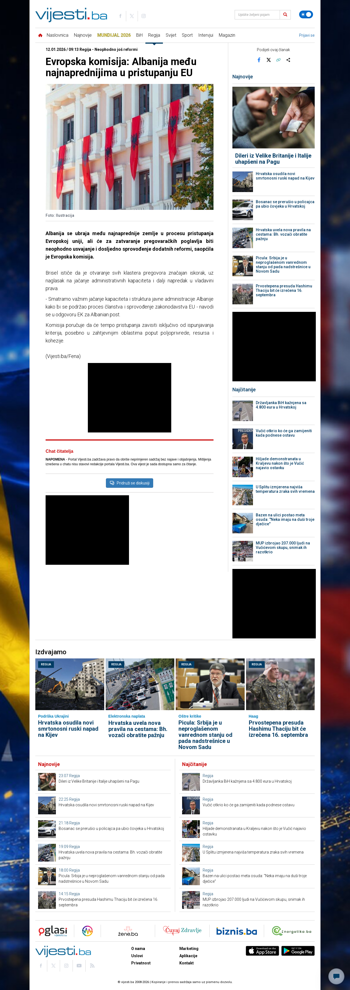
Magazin (227, 35)
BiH (139, 35)
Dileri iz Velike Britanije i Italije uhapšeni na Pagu (273, 158)
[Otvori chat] (336, 976)
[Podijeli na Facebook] (258, 59)
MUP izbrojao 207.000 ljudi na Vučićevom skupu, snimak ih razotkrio (283, 547)
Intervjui (205, 35)
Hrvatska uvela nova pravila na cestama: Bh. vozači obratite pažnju (283, 234)
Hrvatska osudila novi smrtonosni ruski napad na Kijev (285, 175)
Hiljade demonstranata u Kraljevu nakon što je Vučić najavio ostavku (280, 463)
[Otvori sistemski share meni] (288, 59)
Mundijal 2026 (114, 35)
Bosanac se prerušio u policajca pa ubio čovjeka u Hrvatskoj (285, 204)
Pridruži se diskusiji (130, 483)
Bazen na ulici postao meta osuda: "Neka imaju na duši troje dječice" (285, 519)
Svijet (171, 35)
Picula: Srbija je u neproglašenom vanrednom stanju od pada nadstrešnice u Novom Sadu (283, 264)
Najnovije (83, 35)
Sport (187, 35)
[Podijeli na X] (268, 59)
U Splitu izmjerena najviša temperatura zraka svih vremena (285, 489)
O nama (138, 948)
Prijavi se (307, 35)
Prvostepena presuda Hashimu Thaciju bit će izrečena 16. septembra (284, 290)
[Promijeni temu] (306, 14)
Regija (154, 35)
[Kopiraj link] (278, 59)
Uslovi (137, 956)
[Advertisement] (129, 397)
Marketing (188, 948)
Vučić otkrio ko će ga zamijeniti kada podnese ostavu (284, 433)
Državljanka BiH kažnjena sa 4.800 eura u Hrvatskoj (281, 405)
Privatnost (141, 963)
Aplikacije (188, 956)
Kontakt (186, 963)
